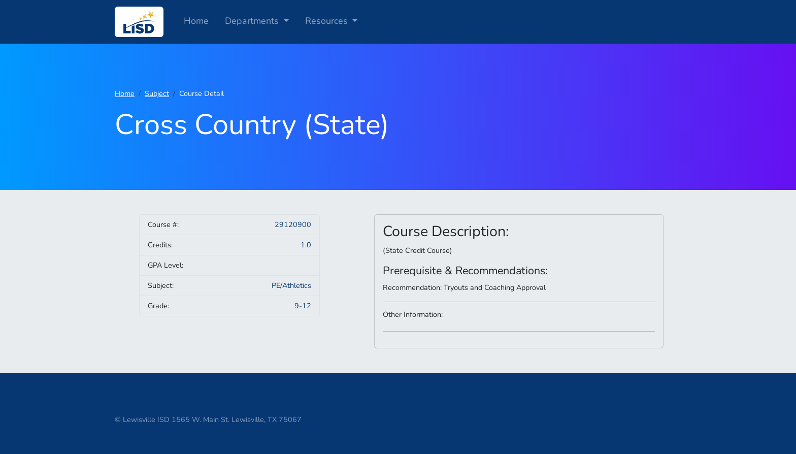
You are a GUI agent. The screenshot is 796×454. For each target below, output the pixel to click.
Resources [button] (327, 21)
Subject (157, 93)
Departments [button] (253, 21)
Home (196, 21)
